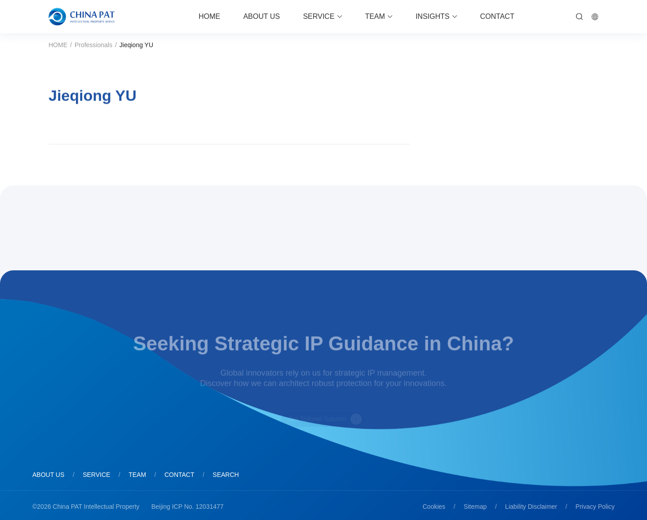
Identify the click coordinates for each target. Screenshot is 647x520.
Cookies (434, 506)
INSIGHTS (433, 16)
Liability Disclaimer (531, 506)
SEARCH (226, 474)
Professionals (93, 44)
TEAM (375, 16)
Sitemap (475, 506)
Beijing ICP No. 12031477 (187, 506)
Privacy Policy (595, 506)
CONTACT (497, 16)
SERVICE (318, 16)
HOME (209, 16)
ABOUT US (261, 16)
